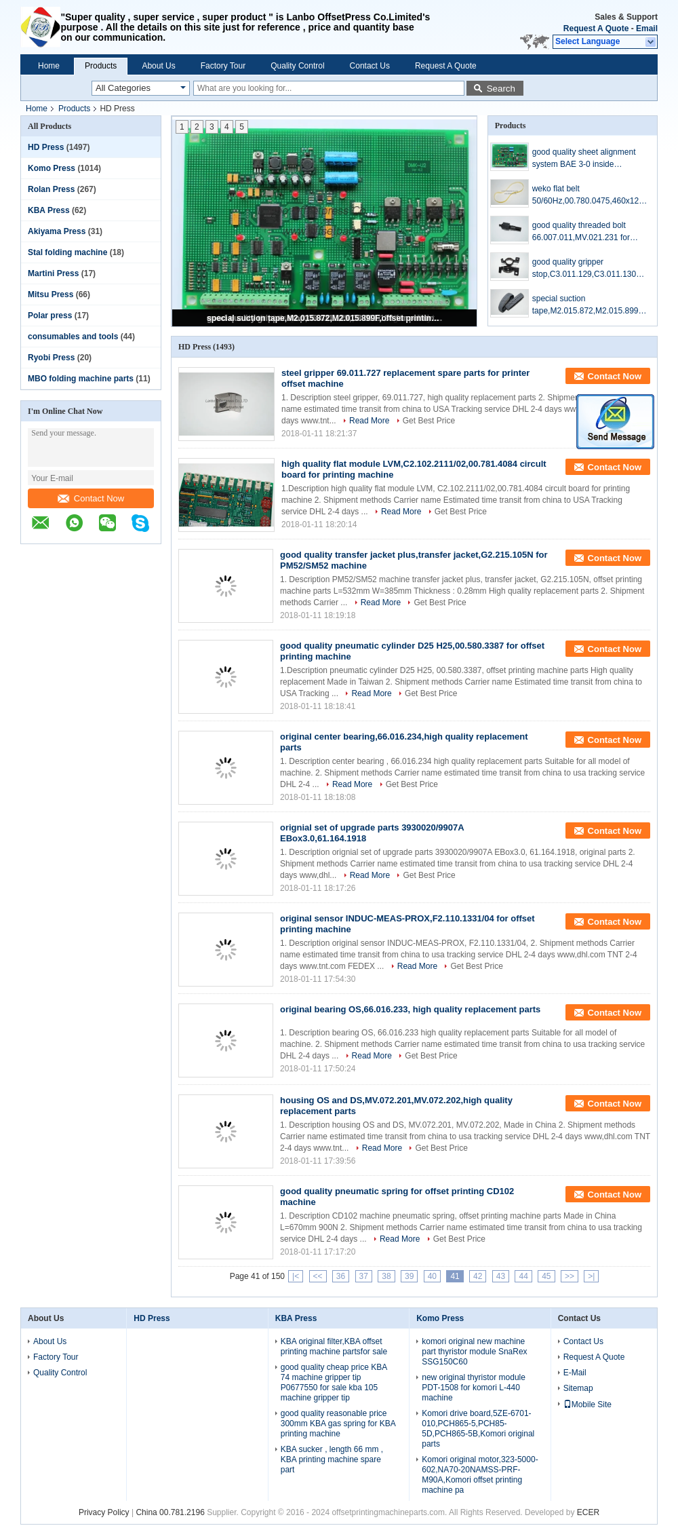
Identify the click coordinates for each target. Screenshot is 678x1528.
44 (523, 1276)
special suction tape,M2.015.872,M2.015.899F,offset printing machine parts (325, 318)
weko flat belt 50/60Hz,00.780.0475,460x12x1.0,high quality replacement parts (587, 195)
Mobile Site (587, 1404)
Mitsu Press (50, 294)
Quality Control (297, 66)
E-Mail (574, 1372)
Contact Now (91, 498)
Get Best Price (429, 420)
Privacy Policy (104, 1512)
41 (454, 1276)
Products (101, 66)
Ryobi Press (51, 357)
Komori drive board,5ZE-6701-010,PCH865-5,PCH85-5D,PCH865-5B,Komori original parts (478, 1429)
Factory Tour (223, 66)
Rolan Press (51, 189)
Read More (369, 420)
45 (546, 1276)
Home (49, 66)
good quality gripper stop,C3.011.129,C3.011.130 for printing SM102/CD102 (584, 268)
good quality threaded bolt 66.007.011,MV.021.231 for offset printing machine (581, 232)
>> (569, 1276)
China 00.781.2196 (170, 1512)
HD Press (46, 147)
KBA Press (49, 210)
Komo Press (51, 168)
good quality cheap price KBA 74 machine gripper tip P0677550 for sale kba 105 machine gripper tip (334, 1382)
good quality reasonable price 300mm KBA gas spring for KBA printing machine (338, 1423)
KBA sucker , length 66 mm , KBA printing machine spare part (332, 1459)
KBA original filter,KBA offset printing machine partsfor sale (334, 1346)
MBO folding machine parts (81, 378)
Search (501, 88)
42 (477, 1276)
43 (500, 1276)
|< (295, 1276)
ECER (588, 1512)
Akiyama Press (56, 231)
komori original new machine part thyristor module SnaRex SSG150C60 (474, 1352)
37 (363, 1276)
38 (386, 1276)
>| (591, 1276)
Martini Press (53, 273)
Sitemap (578, 1388)
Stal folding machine (67, 252)
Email (647, 28)
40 (432, 1276)
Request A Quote (596, 28)
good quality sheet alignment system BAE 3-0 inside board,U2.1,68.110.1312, (584, 158)
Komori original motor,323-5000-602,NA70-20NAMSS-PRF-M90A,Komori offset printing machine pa (480, 1475)
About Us (158, 66)
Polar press (50, 315)
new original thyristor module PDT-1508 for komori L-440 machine (473, 1387)
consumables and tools (73, 336)
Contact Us (370, 66)
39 (409, 1276)
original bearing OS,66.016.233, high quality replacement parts (410, 1009)
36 (340, 1276)
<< (318, 1276)
